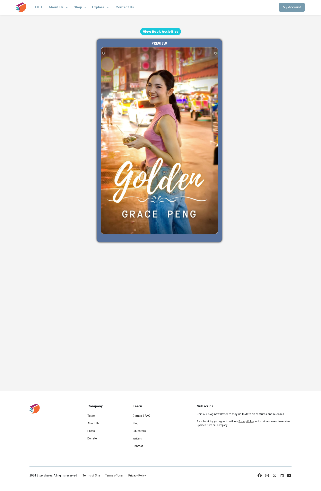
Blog (135, 423)
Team (91, 415)
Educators (139, 431)
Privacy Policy (137, 475)
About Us (93, 423)
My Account (292, 7)
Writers (137, 438)
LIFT (39, 7)
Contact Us (125, 7)
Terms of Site (91, 475)
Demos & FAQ (141, 415)
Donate (92, 438)
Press (91, 431)
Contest (138, 446)
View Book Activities (160, 31)
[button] (58, 7)
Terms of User (114, 475)
